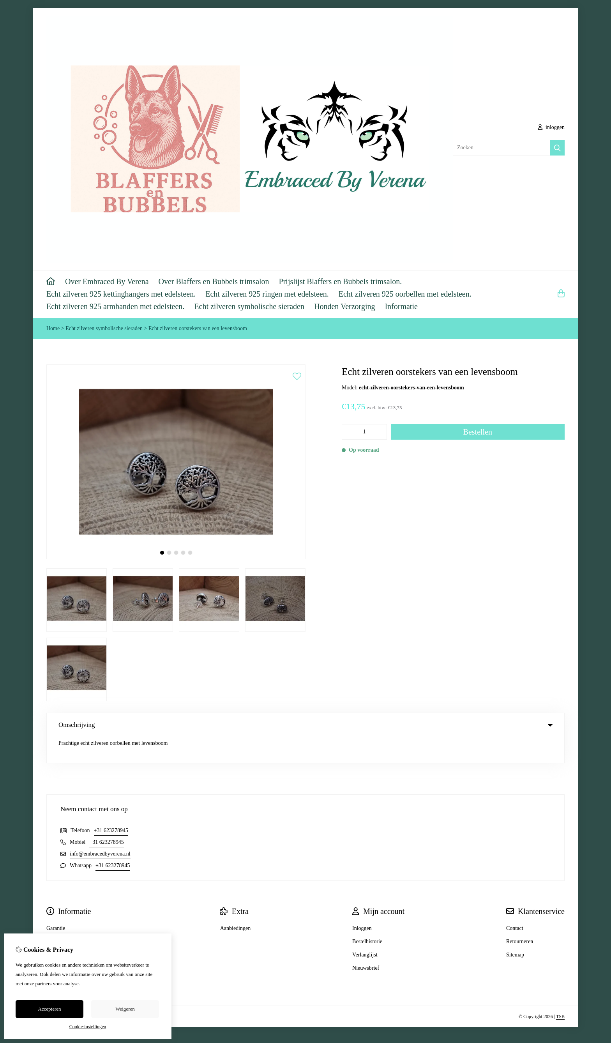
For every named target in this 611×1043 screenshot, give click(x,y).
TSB (560, 990)
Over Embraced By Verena (107, 281)
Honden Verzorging (344, 306)
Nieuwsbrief (365, 942)
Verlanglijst (365, 929)
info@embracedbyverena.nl (100, 828)
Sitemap (515, 929)
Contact (514, 902)
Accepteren (49, 1009)
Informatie (401, 306)
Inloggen (362, 902)
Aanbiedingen (235, 902)
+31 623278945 (111, 804)
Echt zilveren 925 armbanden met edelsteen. (115, 306)
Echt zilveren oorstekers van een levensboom (197, 328)
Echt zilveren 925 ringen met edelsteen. (267, 294)
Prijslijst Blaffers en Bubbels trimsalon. (340, 281)
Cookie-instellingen (87, 1026)
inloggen (551, 127)
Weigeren (124, 1009)
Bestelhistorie (367, 915)
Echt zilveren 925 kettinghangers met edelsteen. (121, 294)
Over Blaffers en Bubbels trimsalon (214, 281)
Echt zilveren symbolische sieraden (249, 306)
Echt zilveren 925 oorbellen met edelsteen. (405, 294)
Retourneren (519, 915)
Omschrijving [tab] (305, 724)
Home (53, 328)
